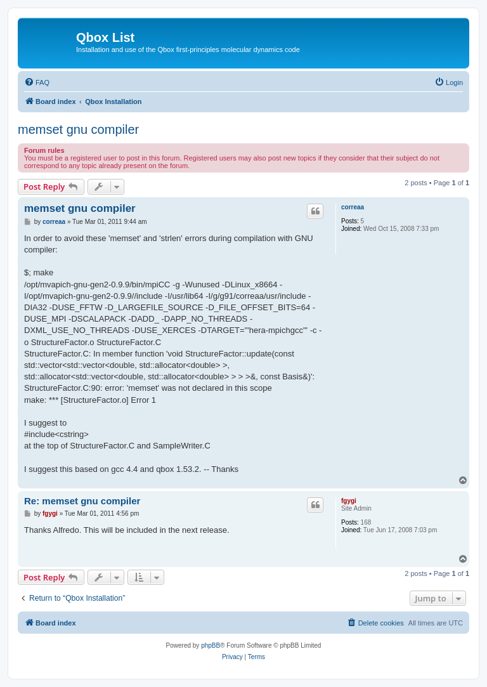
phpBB (210, 645)
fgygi (348, 500)
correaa (352, 207)
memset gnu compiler (78, 129)
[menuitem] (36, 82)
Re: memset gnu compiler (82, 500)
